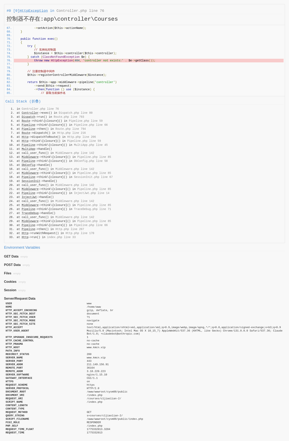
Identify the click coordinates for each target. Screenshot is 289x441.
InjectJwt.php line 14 (91, 193)
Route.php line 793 (69, 117)
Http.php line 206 (81, 137)
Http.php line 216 (71, 133)
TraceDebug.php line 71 (92, 209)
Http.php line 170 (80, 233)
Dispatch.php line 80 (76, 113)
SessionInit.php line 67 (93, 177)
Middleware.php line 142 (74, 153)
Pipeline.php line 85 (94, 157)
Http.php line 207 (69, 229)
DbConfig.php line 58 (91, 161)
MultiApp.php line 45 (91, 145)
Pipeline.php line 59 (86, 121)
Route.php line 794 (70, 129)
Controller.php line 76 (80, 11)
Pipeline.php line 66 (91, 125)
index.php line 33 (61, 237)
